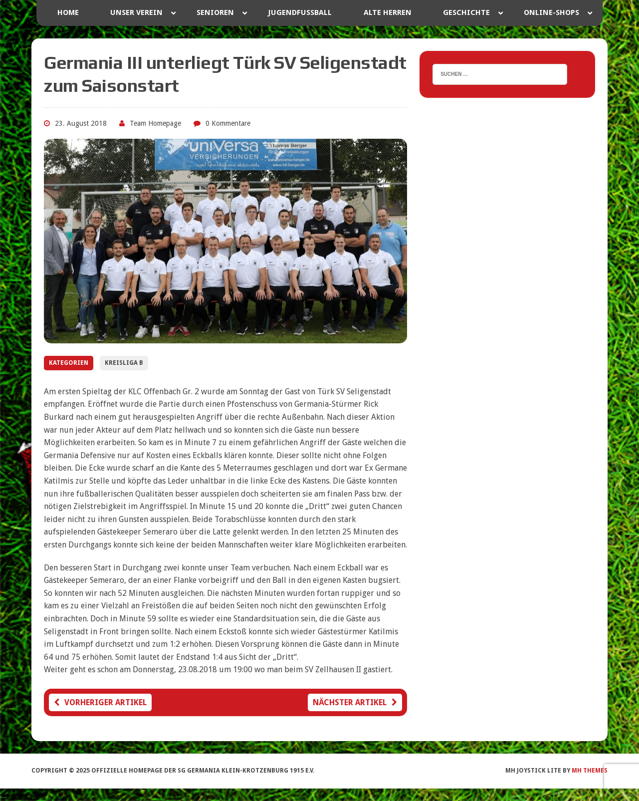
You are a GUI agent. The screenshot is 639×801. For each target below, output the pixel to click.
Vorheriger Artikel (100, 702)
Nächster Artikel (355, 702)
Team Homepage (155, 123)
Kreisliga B (124, 362)
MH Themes (590, 770)
